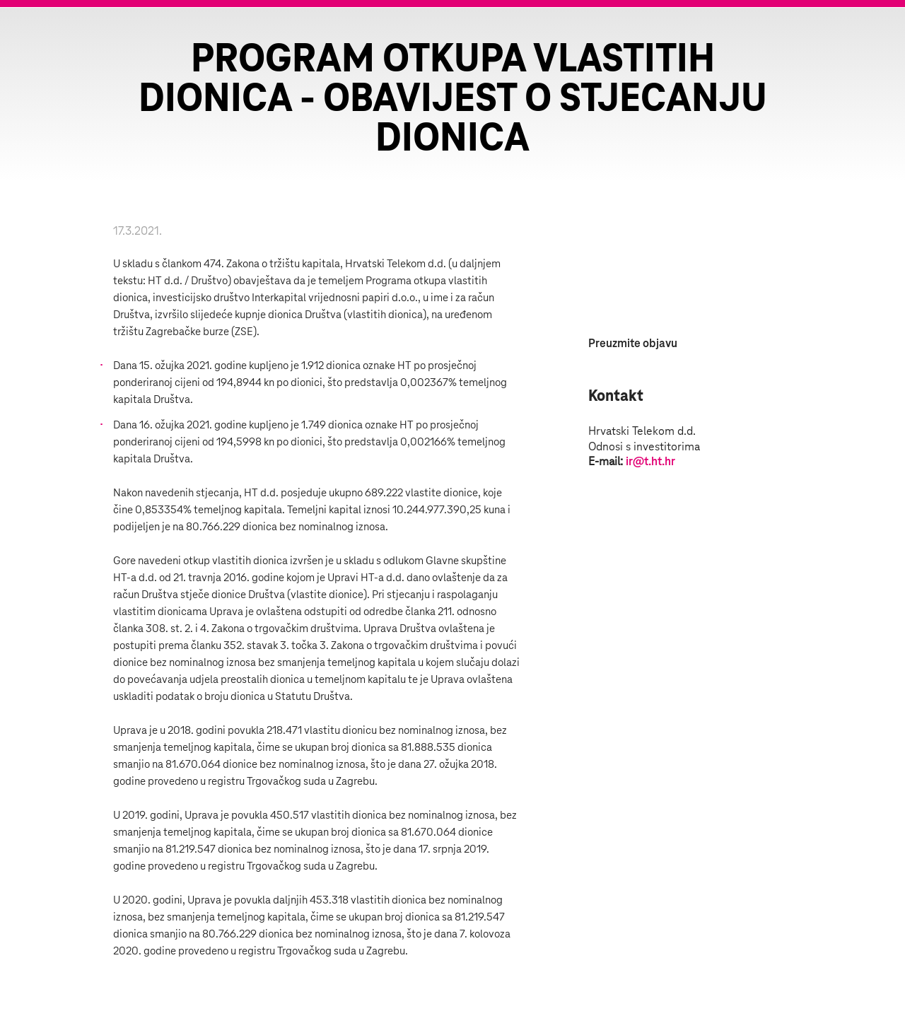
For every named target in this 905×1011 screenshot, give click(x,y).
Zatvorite (876, 35)
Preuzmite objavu (632, 343)
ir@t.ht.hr (650, 461)
